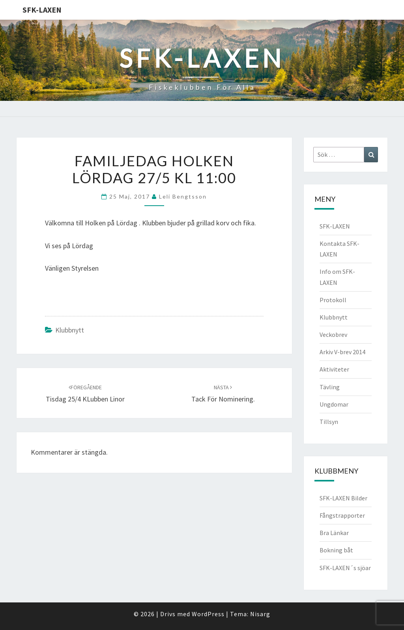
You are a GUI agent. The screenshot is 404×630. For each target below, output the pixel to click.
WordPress (208, 614)
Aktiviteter (334, 369)
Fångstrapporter (342, 515)
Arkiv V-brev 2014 (342, 352)
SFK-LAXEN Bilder (343, 498)
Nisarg (260, 614)
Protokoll (333, 300)
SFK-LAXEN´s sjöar (345, 568)
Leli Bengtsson (183, 196)
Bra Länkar (334, 533)
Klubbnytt (69, 330)
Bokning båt (336, 550)
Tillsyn (329, 422)
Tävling (330, 387)
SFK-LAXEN (42, 10)
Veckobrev (333, 334)
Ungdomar (334, 404)
